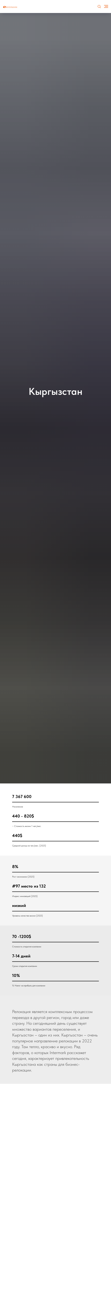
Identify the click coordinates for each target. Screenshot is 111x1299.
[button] (99, 6)
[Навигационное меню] (106, 6)
